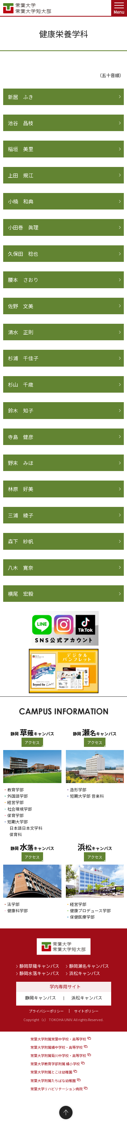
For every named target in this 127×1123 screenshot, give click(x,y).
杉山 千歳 (20, 384)
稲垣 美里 (20, 148)
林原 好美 (20, 488)
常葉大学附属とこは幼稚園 (51, 1071)
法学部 (13, 904)
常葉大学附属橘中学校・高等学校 (56, 1047)
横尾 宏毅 (20, 593)
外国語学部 (17, 796)
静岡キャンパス (40, 997)
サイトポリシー (86, 1010)
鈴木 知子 (20, 410)
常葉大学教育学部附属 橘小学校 (55, 1063)
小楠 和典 (20, 201)
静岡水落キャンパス (39, 973)
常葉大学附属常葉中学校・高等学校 (58, 1038)
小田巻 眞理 (23, 227)
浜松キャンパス (84, 973)
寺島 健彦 (20, 436)
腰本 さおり (23, 279)
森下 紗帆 (20, 541)
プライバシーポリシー (46, 1010)
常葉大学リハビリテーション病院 (56, 1088)
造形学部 (78, 790)
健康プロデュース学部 (90, 910)
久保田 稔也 (23, 253)
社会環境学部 (19, 809)
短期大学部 (17, 822)
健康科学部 (17, 910)
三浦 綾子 (20, 515)
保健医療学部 (82, 917)
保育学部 (15, 815)
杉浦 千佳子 (23, 358)
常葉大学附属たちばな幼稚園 (53, 1080)
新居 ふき (20, 96)
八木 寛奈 (20, 567)
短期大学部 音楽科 (87, 796)
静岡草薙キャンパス (39, 966)
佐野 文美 (20, 305)
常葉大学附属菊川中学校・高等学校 (58, 1055)
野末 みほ (20, 462)
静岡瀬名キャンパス (89, 966)
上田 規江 (20, 175)
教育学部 (15, 790)
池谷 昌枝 (20, 122)
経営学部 (15, 802)
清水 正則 (20, 332)
